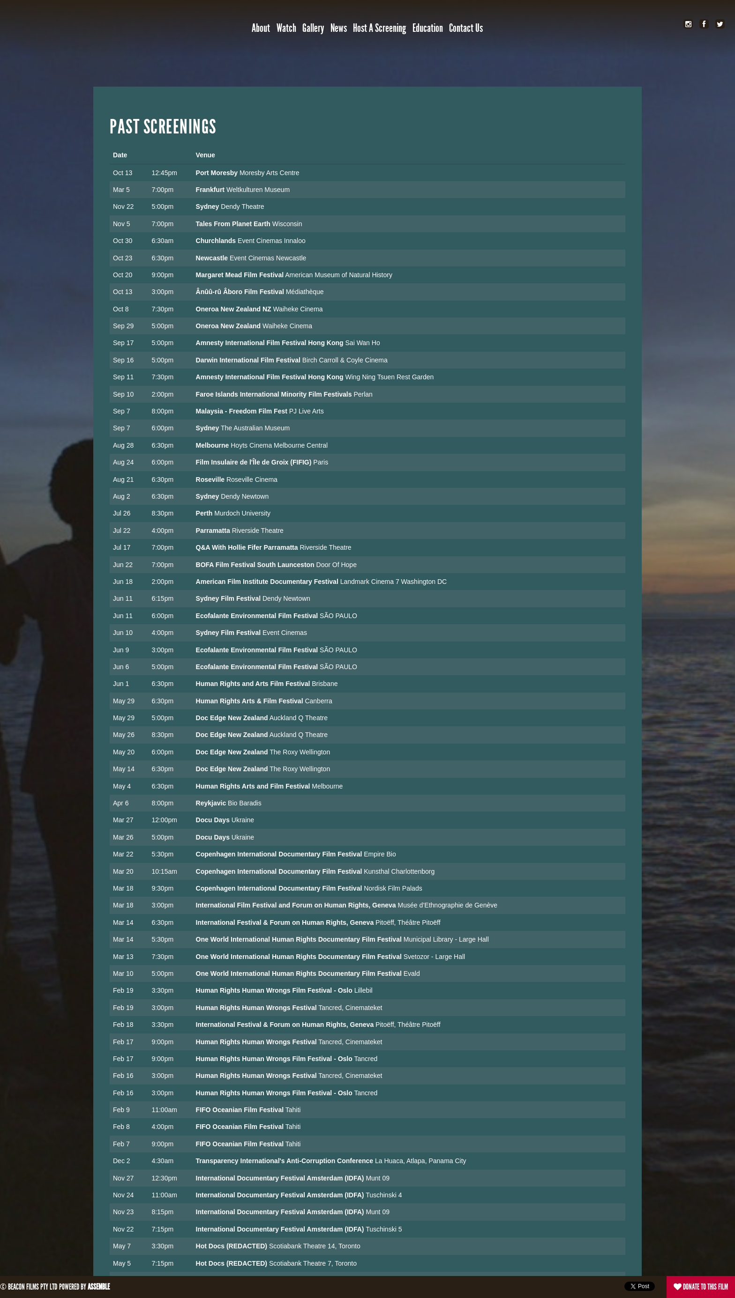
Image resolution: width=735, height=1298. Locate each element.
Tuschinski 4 (384, 1195)
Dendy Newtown (245, 496)
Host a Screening (379, 28)
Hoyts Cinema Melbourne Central (279, 445)
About (261, 28)
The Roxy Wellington (300, 752)
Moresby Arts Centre (270, 173)
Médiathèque (305, 291)
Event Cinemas (284, 632)
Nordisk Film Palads (393, 888)
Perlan (362, 394)
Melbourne (327, 786)
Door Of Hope (336, 564)
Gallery (313, 28)
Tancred (365, 1058)
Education (427, 28)
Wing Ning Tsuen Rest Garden (389, 377)
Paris (320, 462)
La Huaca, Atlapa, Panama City (420, 1161)
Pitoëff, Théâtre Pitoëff (408, 922)
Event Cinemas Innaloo (272, 240)
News (338, 28)
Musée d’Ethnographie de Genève (447, 905)
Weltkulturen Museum (258, 189)
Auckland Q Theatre (299, 718)
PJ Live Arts (306, 411)
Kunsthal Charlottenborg (399, 871)
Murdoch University (242, 513)
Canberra (318, 701)
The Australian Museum (255, 428)
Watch (286, 28)
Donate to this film (701, 1286)
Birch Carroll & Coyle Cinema (345, 360)
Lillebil (363, 990)
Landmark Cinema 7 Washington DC (393, 581)
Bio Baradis (245, 803)
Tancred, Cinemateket (350, 1007)
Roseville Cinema (252, 479)
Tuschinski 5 (384, 1229)
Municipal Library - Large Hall (446, 939)
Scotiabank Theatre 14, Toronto (314, 1246)
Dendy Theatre (242, 206)
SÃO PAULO (338, 616)
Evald (412, 973)
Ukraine (243, 820)
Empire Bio (380, 854)
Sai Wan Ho (362, 343)
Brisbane (325, 683)
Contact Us (466, 28)
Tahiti (293, 1110)
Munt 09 (378, 1178)
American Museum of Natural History (338, 275)
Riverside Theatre (258, 530)
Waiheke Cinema (298, 309)
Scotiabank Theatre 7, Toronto (313, 1263)
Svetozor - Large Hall (434, 956)
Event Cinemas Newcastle (268, 258)
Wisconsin (287, 224)
